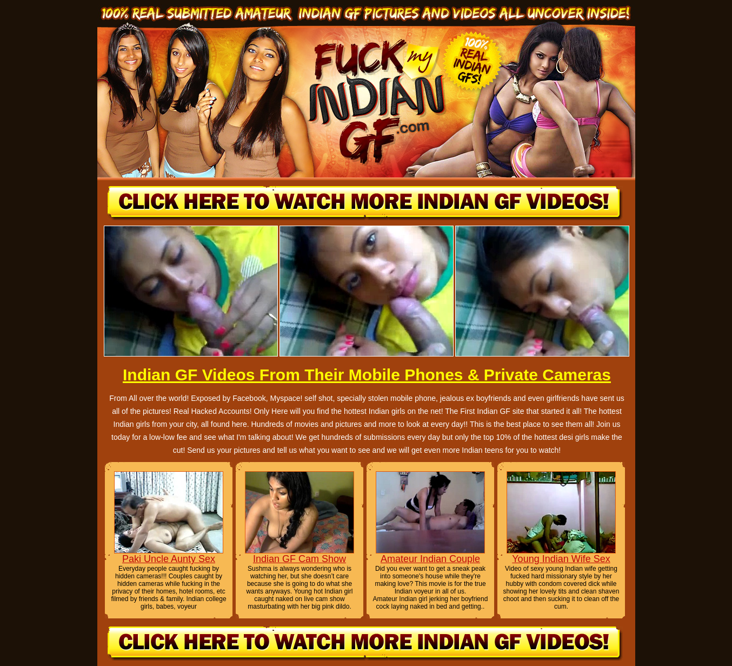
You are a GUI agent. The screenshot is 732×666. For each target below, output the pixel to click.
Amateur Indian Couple (430, 558)
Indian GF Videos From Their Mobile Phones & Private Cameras (367, 375)
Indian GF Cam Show (299, 558)
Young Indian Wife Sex (561, 558)
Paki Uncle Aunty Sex (168, 558)
